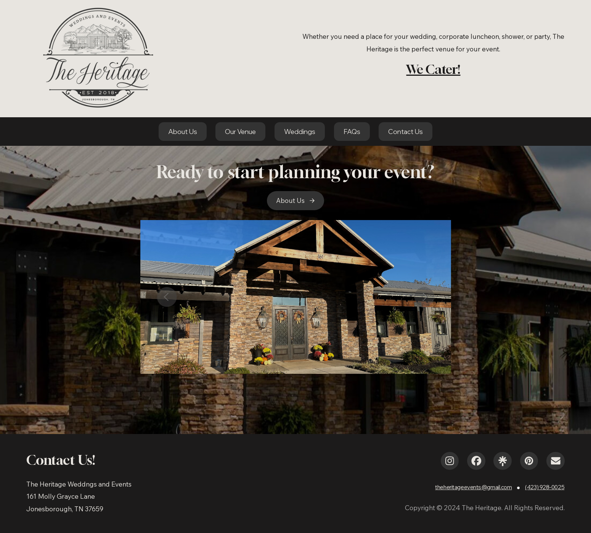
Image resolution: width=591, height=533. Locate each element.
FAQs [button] (352, 132)
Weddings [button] (299, 132)
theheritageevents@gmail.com (473, 487)
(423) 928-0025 (544, 487)
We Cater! (433, 69)
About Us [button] (182, 132)
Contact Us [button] (405, 132)
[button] (295, 200)
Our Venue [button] (240, 132)
